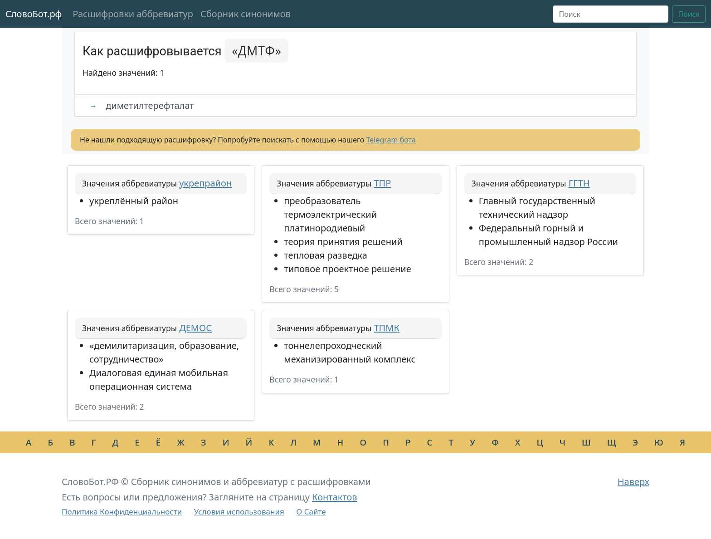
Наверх (633, 481)
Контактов (334, 497)
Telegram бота (391, 140)
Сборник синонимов (245, 14)
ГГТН (579, 183)
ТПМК (386, 328)
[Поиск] (610, 14)
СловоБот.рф (33, 14)
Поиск (689, 14)
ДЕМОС (195, 328)
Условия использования (239, 511)
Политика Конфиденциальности (122, 511)
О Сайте (311, 511)
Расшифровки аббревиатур (133, 14)
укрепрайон (205, 183)
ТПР (382, 183)
